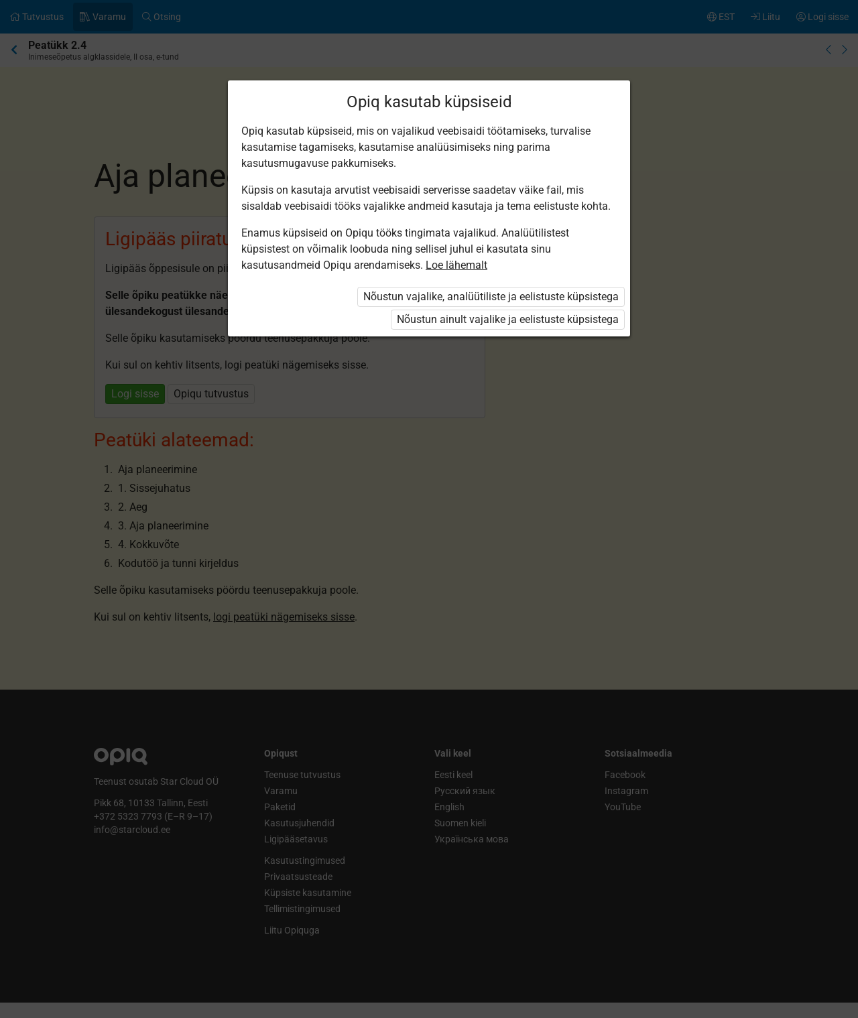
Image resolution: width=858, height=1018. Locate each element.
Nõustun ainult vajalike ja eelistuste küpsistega (508, 319)
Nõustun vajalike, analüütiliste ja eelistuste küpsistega (491, 296)
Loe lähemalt (456, 265)
